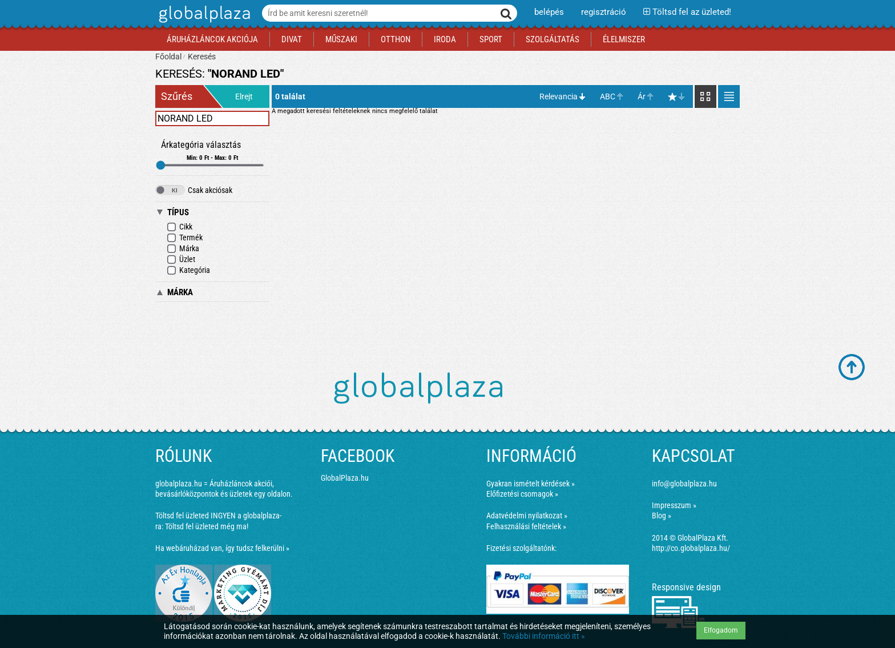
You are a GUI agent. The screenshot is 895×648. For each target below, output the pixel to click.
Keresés (202, 56)
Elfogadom (721, 630)
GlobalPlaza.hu (345, 477)
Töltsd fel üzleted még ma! (206, 526)
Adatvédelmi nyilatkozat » (526, 515)
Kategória (188, 270)
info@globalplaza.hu (684, 483)
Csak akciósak (193, 190)
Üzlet (181, 259)
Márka (183, 248)
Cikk (179, 227)
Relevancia (558, 96)
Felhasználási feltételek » (526, 526)
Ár (642, 96)
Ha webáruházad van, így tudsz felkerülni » (222, 548)
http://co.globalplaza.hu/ (691, 548)
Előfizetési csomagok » (522, 493)
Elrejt (244, 96)
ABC (607, 96)
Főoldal (168, 56)
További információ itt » (543, 636)
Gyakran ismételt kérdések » (530, 483)
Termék (185, 238)
